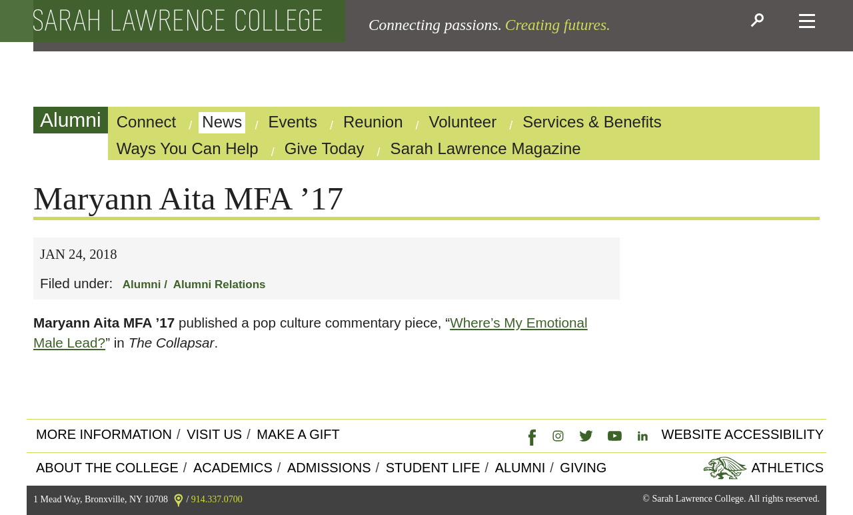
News (222, 122)
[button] (759, 21)
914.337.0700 (217, 499)
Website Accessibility (743, 434)
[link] (529, 435)
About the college (107, 467)
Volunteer (463, 122)
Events (292, 122)
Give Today (325, 148)
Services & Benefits (592, 122)
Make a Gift (298, 434)
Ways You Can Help (188, 148)
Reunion (373, 122)
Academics (233, 467)
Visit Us (214, 434)
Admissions (329, 467)
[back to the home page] (177, 21)
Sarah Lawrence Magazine (486, 148)
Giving (583, 467)
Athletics (786, 467)
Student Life (433, 467)
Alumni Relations (219, 284)
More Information (104, 434)
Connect (147, 122)
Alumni (70, 120)
